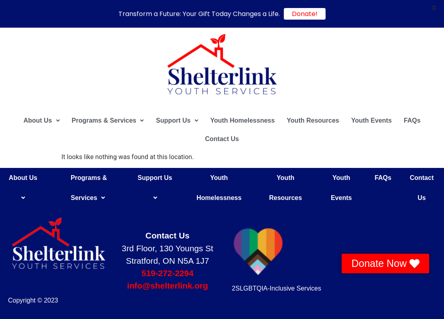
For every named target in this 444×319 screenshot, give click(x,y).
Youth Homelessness (242, 120)
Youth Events (371, 120)
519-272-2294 (167, 273)
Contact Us (222, 138)
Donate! (305, 13)
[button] (41, 120)
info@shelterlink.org (167, 285)
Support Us (177, 120)
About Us (41, 120)
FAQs (412, 120)
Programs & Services (108, 120)
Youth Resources (313, 120)
